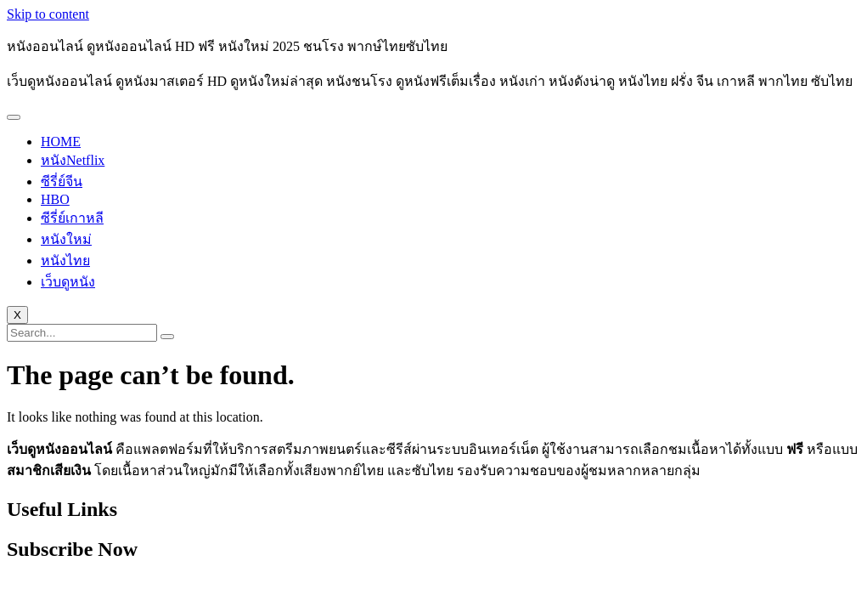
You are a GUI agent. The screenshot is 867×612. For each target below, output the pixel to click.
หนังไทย (65, 260)
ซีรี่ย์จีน (61, 181)
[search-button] (167, 336)
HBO (55, 199)
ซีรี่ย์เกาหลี (72, 218)
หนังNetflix (72, 160)
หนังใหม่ (66, 239)
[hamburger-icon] (13, 117)
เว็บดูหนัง (68, 282)
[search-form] (82, 333)
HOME (61, 141)
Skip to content (48, 14)
